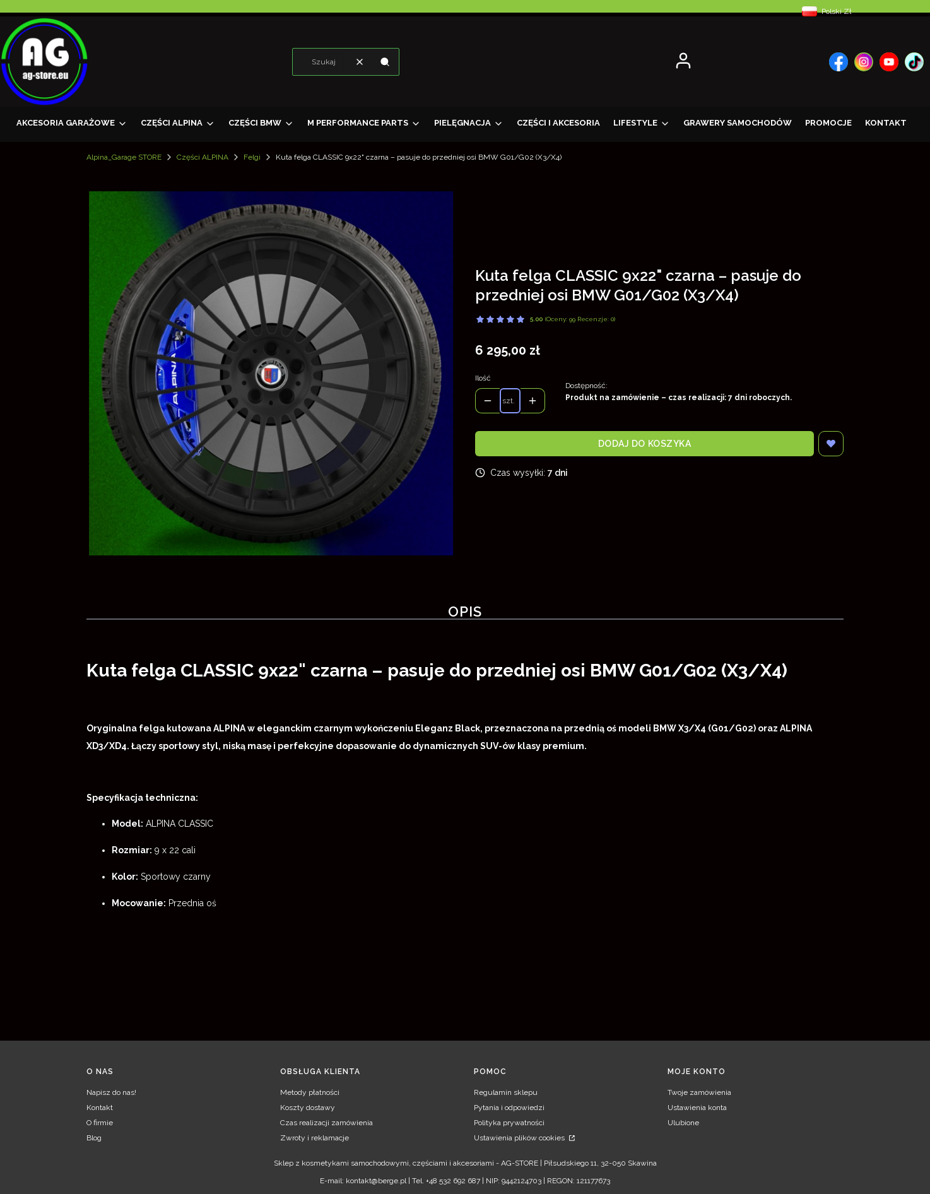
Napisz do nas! (111, 1092)
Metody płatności (309, 1092)
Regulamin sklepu (506, 1092)
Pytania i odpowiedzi (509, 1107)
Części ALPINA (202, 157)
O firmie (99, 1122)
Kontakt (99, 1107)
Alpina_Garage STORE (124, 157)
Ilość (483, 378)
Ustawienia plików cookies (520, 1137)
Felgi (252, 157)
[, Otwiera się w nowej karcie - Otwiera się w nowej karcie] (838, 61)
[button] (385, 62)
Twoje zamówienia (699, 1092)
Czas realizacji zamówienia (326, 1122)
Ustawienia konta (697, 1107)
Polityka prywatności (509, 1122)
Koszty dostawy (307, 1107)
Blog (94, 1137)
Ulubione (683, 1122)
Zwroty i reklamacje (314, 1137)
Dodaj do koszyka (645, 444)
